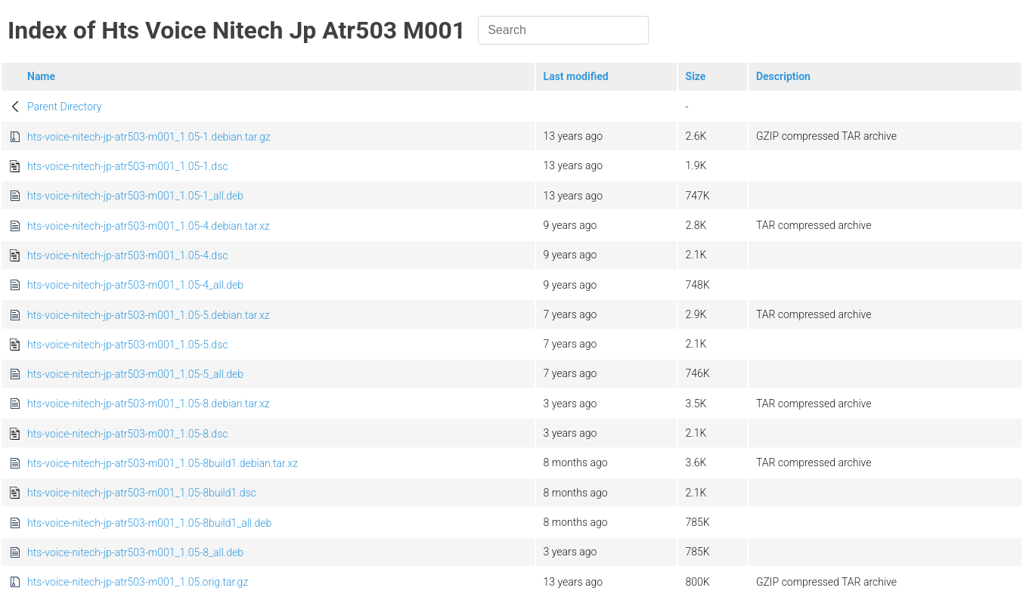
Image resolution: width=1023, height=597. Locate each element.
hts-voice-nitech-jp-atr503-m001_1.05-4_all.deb (135, 285)
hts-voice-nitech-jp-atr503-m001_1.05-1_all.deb (135, 196)
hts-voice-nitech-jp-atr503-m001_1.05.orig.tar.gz (137, 582)
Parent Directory (64, 107)
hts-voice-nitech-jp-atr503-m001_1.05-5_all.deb (135, 374)
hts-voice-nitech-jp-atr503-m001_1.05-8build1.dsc (141, 493)
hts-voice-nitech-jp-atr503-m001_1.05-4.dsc (127, 255)
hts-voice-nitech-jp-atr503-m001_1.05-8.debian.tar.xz (148, 403)
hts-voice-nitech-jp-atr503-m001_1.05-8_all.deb (135, 552)
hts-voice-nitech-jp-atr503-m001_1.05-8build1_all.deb (149, 523)
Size (696, 76)
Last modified (576, 76)
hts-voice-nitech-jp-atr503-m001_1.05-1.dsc (127, 166)
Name (41, 76)
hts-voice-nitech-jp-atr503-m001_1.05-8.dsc (127, 434)
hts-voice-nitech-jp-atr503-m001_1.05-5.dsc (127, 345)
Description (783, 76)
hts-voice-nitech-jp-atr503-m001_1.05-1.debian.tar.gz (149, 137)
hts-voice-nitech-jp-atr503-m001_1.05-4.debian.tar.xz (148, 226)
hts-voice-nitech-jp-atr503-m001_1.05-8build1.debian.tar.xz (162, 463)
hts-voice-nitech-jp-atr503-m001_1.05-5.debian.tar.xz (148, 315)
